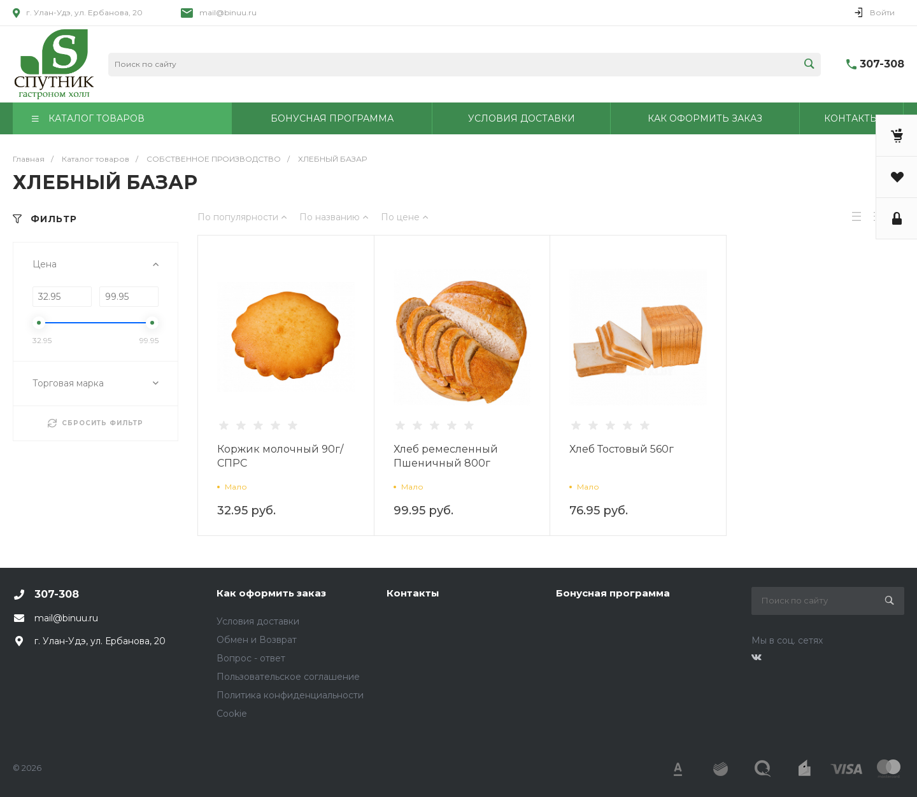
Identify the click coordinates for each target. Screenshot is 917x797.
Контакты (413, 593)
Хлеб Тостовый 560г (621, 449)
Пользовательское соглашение (288, 676)
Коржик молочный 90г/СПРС (280, 456)
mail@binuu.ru (228, 12)
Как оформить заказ (271, 593)
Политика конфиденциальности (290, 695)
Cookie (232, 713)
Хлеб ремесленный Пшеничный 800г (446, 456)
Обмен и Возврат (257, 639)
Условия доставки (258, 621)
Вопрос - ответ (251, 658)
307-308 (882, 64)
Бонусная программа (613, 593)
